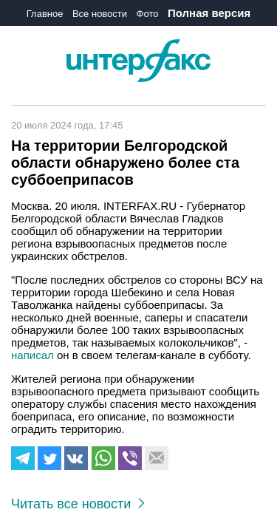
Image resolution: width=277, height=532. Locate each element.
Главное (45, 13)
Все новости (99, 13)
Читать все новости (78, 504)
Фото (148, 13)
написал (32, 355)
